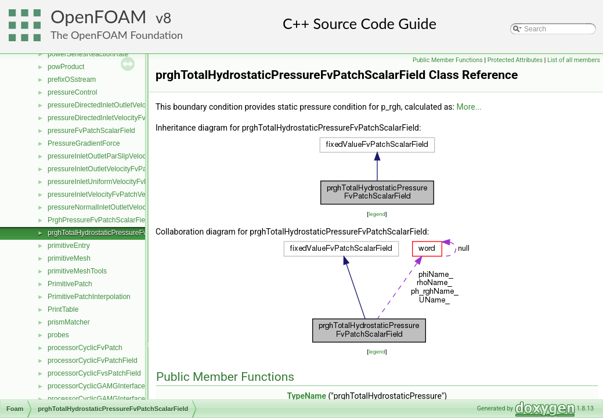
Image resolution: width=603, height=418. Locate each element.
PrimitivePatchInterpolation (89, 297)
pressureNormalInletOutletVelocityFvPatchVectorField (130, 207)
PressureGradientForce (84, 143)
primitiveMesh (69, 258)
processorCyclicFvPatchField (93, 360)
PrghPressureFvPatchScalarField (99, 220)
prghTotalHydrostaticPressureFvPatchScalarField (123, 233)
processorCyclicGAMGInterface (96, 386)
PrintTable (63, 309)
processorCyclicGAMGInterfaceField (104, 399)
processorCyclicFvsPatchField (94, 373)
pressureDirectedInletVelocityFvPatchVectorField (123, 118)
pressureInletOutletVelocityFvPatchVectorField (119, 169)
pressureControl (72, 92)
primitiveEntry (69, 246)
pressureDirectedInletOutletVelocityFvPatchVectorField (132, 105)
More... (468, 106)
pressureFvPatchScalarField (91, 131)
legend (377, 214)
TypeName (306, 396)
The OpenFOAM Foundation (116, 34)
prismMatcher (69, 322)
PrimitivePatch (70, 284)
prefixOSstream (72, 79)
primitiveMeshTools (77, 271)
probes (58, 335)
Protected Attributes (515, 60)
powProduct (66, 67)
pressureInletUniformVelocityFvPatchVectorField (122, 182)
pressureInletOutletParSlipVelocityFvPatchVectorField (130, 156)
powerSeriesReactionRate (88, 54)
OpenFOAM (98, 16)
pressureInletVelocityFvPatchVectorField (110, 194)
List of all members (573, 60)
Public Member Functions (448, 60)
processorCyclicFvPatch (85, 348)
